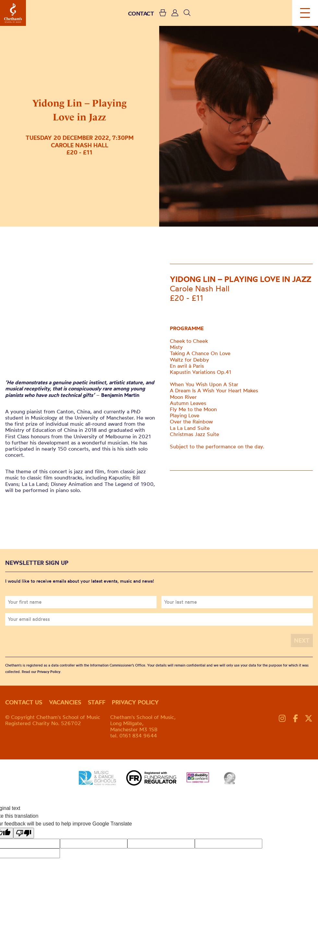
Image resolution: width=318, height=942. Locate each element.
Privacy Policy (48, 671)
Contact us (23, 702)
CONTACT (141, 13)
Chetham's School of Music (13, 13)
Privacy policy (135, 702)
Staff (96, 702)
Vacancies (65, 702)
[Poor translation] (23, 833)
